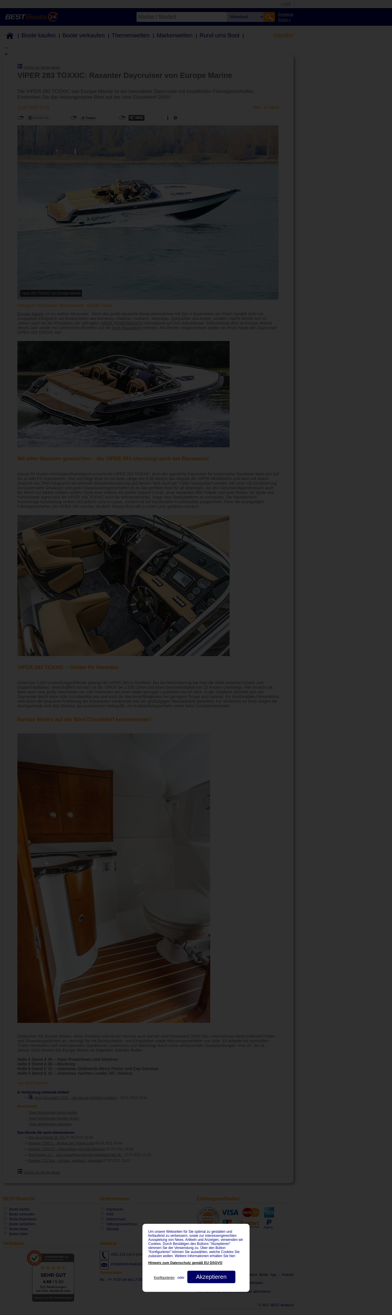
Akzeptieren (211, 1277)
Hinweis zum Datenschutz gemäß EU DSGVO (185, 1263)
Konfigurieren (164, 1278)
